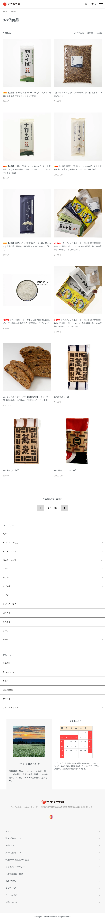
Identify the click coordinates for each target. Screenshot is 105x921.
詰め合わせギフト (10, 560)
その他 (6, 639)
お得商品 (13, 11)
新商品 (6, 681)
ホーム (5, 11)
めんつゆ (6, 622)
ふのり (6, 631)
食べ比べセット (9, 672)
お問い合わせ (11, 902)
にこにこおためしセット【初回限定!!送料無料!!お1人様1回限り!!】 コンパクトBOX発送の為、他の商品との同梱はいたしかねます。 (78, 323)
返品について (11, 845)
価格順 (90, 33)
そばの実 (6, 586)
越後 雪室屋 (8, 690)
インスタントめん (10, 542)
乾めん (6, 534)
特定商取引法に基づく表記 (17, 860)
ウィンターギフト (10, 707)
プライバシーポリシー (15, 867)
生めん (6, 568)
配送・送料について (14, 838)
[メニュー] (101, 4)
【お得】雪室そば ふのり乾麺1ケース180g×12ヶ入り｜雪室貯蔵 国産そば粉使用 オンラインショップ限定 (27, 246)
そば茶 (6, 595)
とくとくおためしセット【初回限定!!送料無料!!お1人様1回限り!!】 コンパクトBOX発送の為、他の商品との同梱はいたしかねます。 (78, 246)
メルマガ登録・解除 (14, 874)
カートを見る (11, 895)
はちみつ (6, 613)
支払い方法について (14, 852)
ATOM (13, 881)
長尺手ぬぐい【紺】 (62, 397)
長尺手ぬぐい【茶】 (11, 470)
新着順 (99, 33)
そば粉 (6, 577)
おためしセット (9, 551)
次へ (64, 508)
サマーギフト (8, 699)
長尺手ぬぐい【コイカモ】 (65, 470)
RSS (7, 881)
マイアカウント (12, 888)
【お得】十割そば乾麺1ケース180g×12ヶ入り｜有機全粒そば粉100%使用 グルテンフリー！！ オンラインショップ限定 (27, 169)
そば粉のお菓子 (9, 604)
